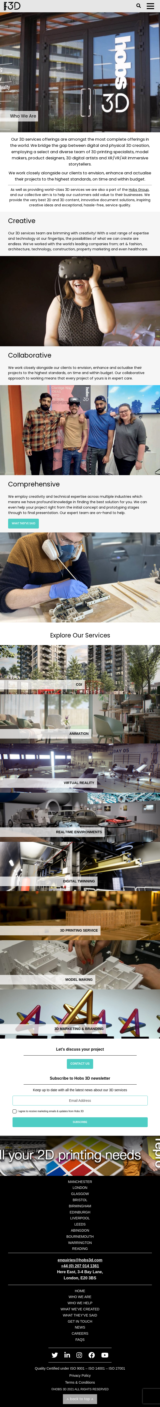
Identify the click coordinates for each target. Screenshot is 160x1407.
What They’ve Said (23, 523)
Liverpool (80, 1218)
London (80, 1188)
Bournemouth (80, 1237)
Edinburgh (80, 1212)
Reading (80, 1249)
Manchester (80, 1182)
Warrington (80, 1243)
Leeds (80, 1224)
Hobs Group (139, 189)
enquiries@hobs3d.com (80, 1260)
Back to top (80, 1398)
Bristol (80, 1200)
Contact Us (80, 1063)
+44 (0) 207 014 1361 (80, 1266)
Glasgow (80, 1194)
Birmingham (80, 1206)
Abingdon (80, 1230)
